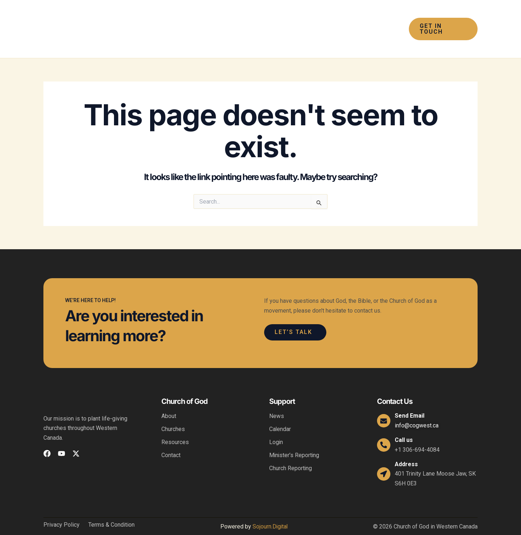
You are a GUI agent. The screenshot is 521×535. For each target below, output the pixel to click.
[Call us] (384, 431)
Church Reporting (290, 454)
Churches (173, 415)
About (168, 402)
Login (276, 428)
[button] (220, 22)
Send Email (410, 401)
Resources (175, 428)
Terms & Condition (111, 511)
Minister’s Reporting (294, 441)
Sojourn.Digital (270, 512)
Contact (171, 441)
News (276, 402)
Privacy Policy (61, 511)
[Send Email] (384, 407)
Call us (405, 426)
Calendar (280, 415)
